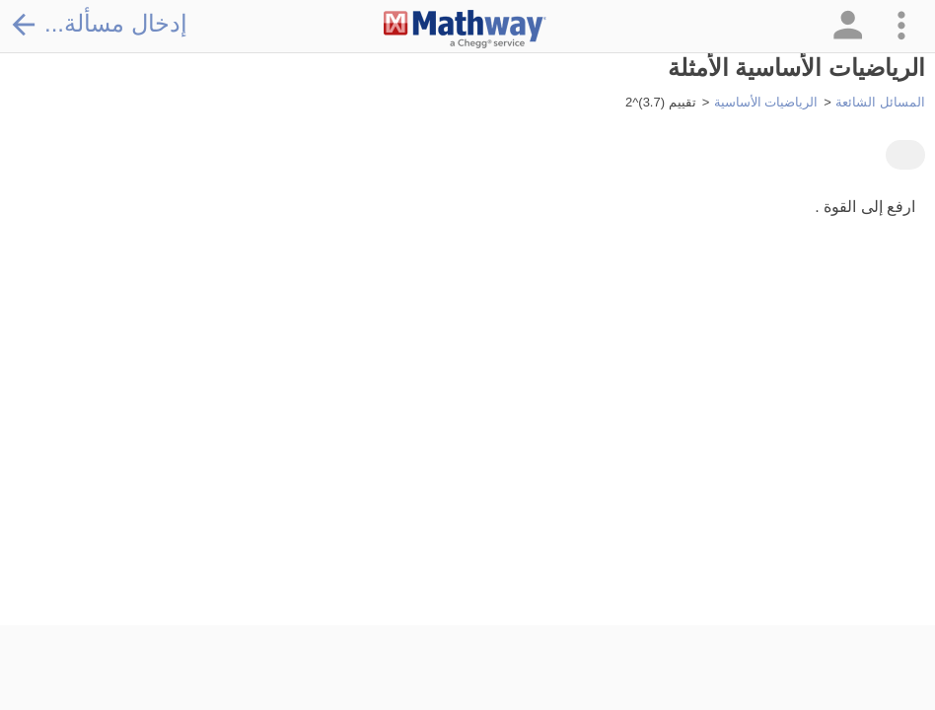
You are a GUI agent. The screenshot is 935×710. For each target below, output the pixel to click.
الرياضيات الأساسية (766, 102)
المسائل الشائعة (880, 102)
